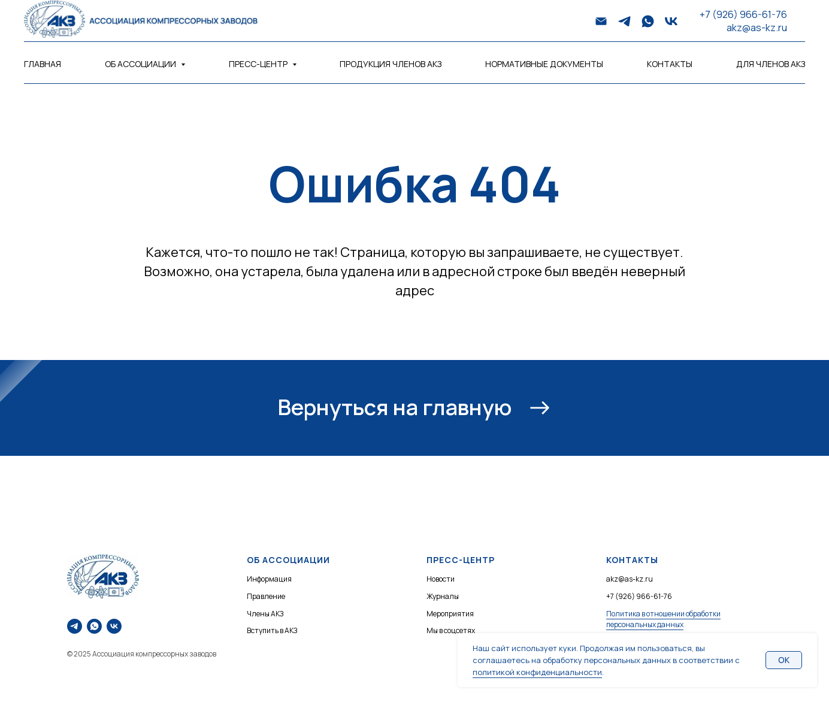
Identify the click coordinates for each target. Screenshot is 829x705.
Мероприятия (450, 614)
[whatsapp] (647, 21)
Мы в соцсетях (450, 630)
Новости (440, 579)
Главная (42, 63)
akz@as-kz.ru (757, 27)
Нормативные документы (544, 63)
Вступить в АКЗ (272, 630)
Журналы (442, 596)
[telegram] (624, 21)
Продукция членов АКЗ (390, 63)
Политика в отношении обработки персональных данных (663, 619)
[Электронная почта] (601, 21)
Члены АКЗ (265, 614)
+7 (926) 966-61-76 (743, 14)
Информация (269, 579)
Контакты (669, 63)
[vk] (671, 21)
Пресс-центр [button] (259, 63)
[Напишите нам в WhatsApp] (94, 626)
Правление (266, 596)
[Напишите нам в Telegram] (74, 626)
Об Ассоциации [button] (141, 63)
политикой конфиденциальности (537, 672)
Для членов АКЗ (770, 63)
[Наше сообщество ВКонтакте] (114, 626)
